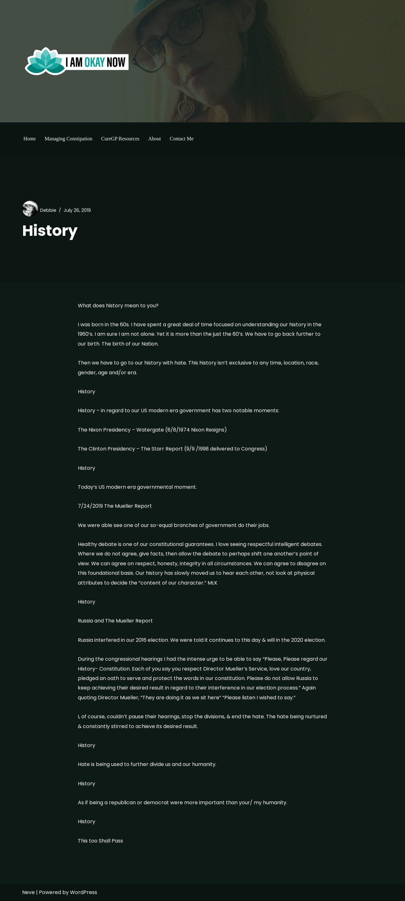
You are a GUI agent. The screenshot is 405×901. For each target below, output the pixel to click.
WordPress (83, 892)
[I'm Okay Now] (77, 61)
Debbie (48, 210)
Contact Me (181, 138)
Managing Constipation (68, 138)
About (154, 138)
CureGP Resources (120, 138)
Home (29, 138)
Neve (28, 892)
